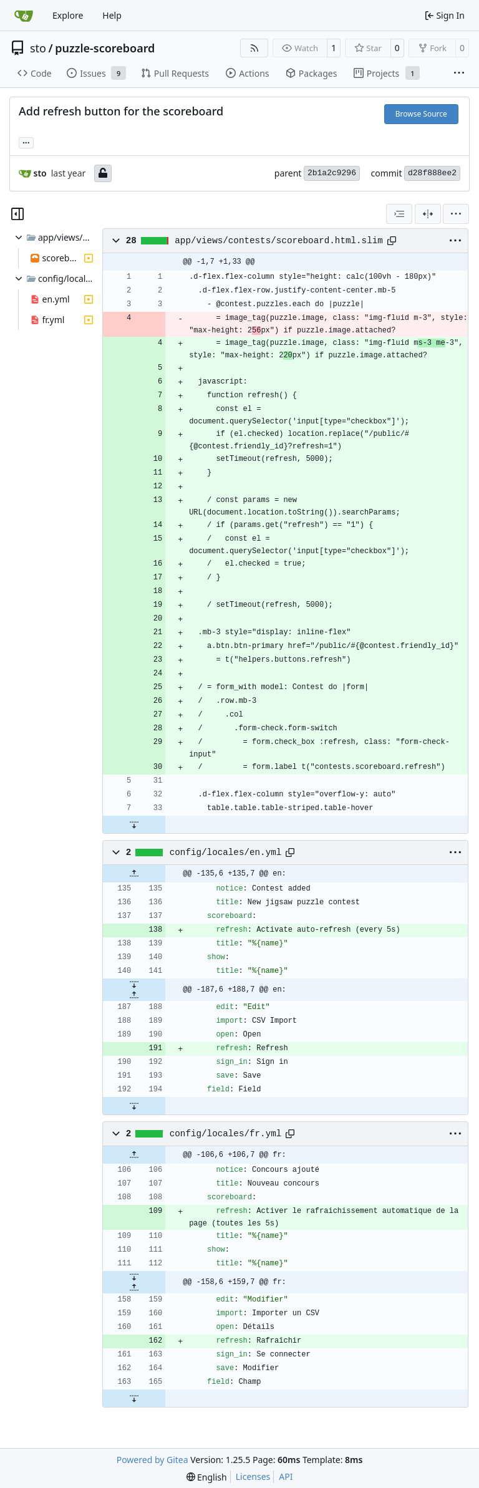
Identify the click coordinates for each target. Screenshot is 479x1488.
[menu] (456, 214)
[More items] (459, 73)
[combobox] (399, 214)
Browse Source (421, 114)
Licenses (253, 1476)
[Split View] (428, 214)
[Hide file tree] (17, 214)
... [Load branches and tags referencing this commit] (26, 141)
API (286, 1476)
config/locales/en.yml (226, 853)
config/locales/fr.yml (226, 1134)
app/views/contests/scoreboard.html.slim (279, 241)
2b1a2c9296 (331, 173)
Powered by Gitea (152, 1460)
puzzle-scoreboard (105, 48)
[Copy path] (391, 240)
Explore (67, 15)
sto (38, 48)
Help (112, 15)
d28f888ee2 (432, 173)
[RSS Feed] (254, 48)
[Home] (23, 15)
